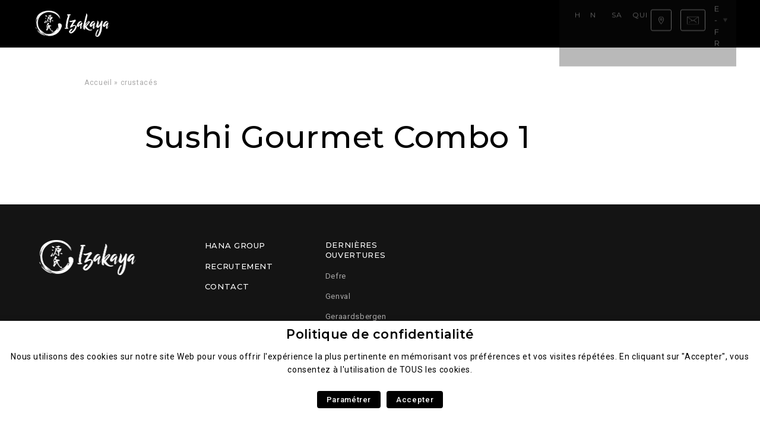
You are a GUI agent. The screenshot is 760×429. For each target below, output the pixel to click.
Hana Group (235, 245)
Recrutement (239, 266)
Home (157, 23)
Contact (227, 286)
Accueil (98, 82)
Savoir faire (273, 23)
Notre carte (207, 23)
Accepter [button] (414, 399)
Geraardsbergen (356, 316)
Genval (338, 296)
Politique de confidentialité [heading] (380, 334)
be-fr (716, 23)
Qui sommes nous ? (351, 23)
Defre (335, 276)
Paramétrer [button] (349, 399)
